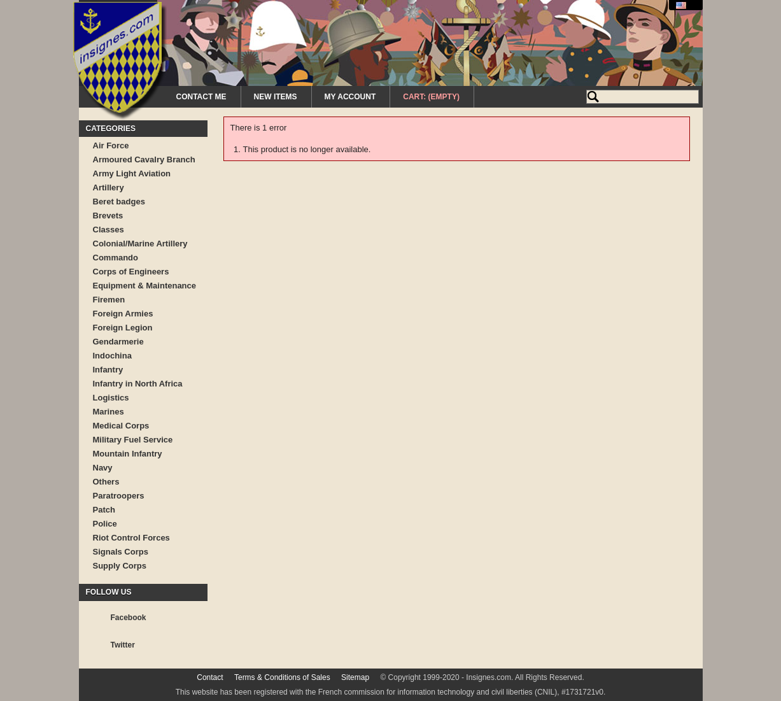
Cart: (431, 96)
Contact (210, 677)
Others (106, 481)
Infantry (108, 369)
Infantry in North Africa (138, 383)
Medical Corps (121, 425)
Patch (104, 509)
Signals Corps (120, 551)
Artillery (108, 187)
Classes (108, 229)
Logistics (111, 397)
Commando (116, 257)
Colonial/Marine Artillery (140, 243)
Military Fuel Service (133, 439)
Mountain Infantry (127, 453)
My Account (350, 96)
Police (105, 523)
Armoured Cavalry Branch (144, 159)
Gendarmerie (118, 341)
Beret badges (119, 201)
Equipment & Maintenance (145, 285)
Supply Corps (120, 565)
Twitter (123, 645)
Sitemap (355, 677)
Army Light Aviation (132, 173)
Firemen (109, 299)
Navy (103, 467)
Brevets (108, 215)
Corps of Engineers (131, 271)
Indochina (112, 355)
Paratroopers (118, 495)
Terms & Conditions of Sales (282, 677)
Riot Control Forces (131, 537)
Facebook (128, 617)
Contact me (201, 96)
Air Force (111, 145)
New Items (275, 96)
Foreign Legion (123, 327)
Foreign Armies (123, 313)
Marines (108, 411)
